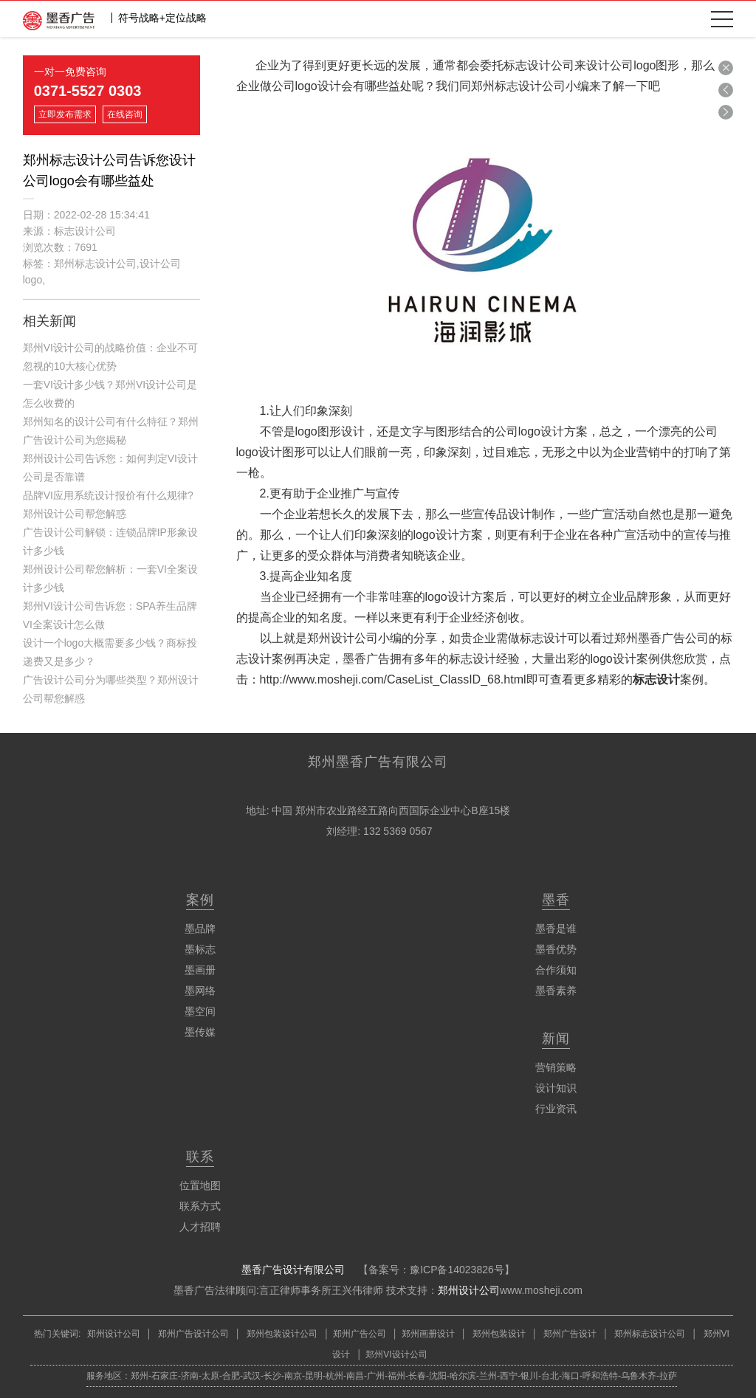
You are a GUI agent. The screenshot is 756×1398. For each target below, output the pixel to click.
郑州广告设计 (569, 1334)
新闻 (556, 1038)
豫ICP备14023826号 (457, 1269)
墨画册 (200, 970)
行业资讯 (556, 1109)
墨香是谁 (556, 928)
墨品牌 (200, 928)
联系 (200, 1156)
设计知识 (556, 1088)
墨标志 (200, 949)
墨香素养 (556, 990)
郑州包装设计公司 (280, 1334)
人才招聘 (200, 1227)
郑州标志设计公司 (648, 1334)
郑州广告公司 (359, 1334)
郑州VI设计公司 (396, 1354)
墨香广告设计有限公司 (293, 1269)
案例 (200, 899)
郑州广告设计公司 (194, 1334)
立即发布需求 (65, 114)
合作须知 (556, 970)
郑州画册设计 (428, 1334)
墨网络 (200, 990)
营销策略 (556, 1067)
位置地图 (200, 1185)
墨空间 (200, 1011)
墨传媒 (200, 1032)
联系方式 (200, 1206)
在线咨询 (124, 114)
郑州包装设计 (498, 1334)
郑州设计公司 (469, 1290)
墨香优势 (556, 949)
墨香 (556, 899)
